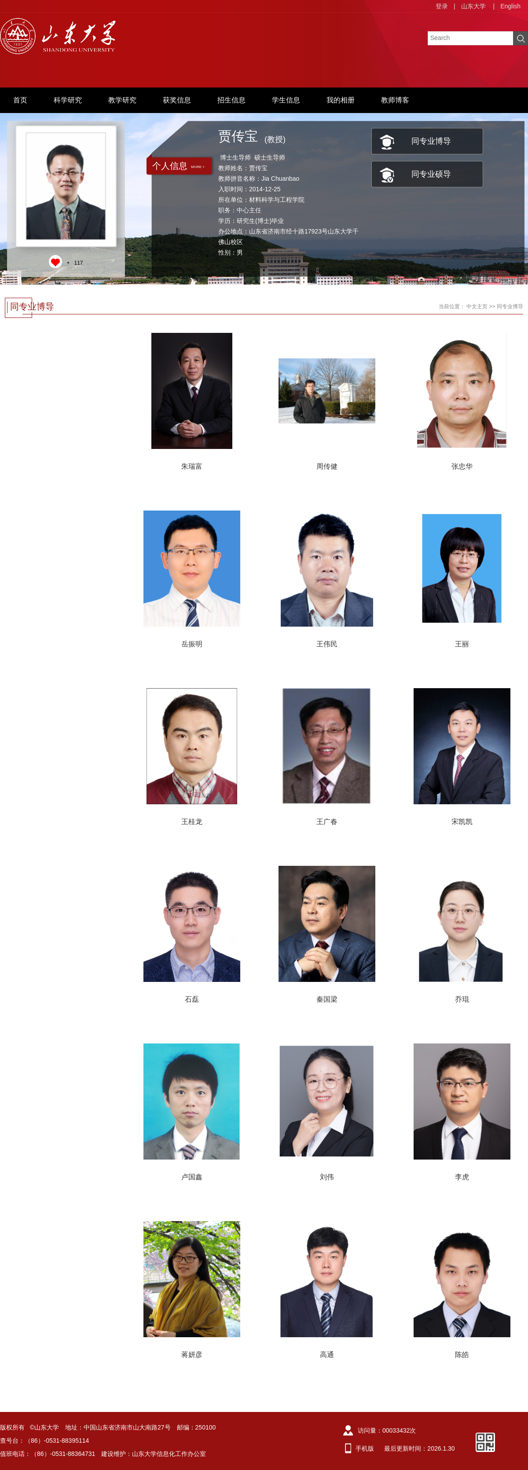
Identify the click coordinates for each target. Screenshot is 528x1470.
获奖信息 (177, 100)
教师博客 (395, 100)
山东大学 (473, 6)
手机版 (365, 1448)
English (510, 6)
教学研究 (122, 100)
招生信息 (231, 100)
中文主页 (477, 306)
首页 (20, 100)
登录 (442, 6)
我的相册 (340, 100)
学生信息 (286, 100)
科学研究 (68, 100)
